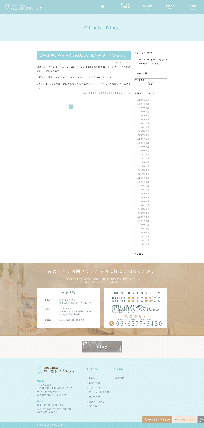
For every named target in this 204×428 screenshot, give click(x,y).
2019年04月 (142, 213)
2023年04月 (142, 135)
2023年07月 (142, 131)
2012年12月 (142, 236)
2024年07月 (142, 111)
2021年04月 (142, 174)
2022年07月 (142, 147)
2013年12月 (142, 228)
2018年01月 (142, 225)
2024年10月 (142, 104)
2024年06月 (142, 115)
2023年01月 (142, 139)
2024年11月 (142, 100)
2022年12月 (142, 143)
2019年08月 (142, 209)
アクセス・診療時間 (99, 392)
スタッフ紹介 (95, 387)
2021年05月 (142, 170)
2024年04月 (142, 119)
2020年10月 (142, 189)
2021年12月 (142, 154)
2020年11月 (142, 186)
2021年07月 (142, 166)
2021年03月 (142, 178)
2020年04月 (142, 197)
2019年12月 (142, 205)
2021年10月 (142, 158)
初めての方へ (95, 397)
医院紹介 (93, 378)
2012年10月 (142, 244)
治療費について (96, 402)
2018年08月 (142, 217)
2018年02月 (142, 221)
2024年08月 (142, 108)
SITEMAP (94, 406)
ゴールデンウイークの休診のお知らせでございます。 (84, 55)
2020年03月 (142, 201)
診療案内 (119, 378)
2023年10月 (142, 127)
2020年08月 (142, 193)
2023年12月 (142, 123)
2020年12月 (142, 182)
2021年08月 (142, 162)
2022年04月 (142, 150)
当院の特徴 (94, 383)
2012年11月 (142, 240)
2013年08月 (142, 232)
